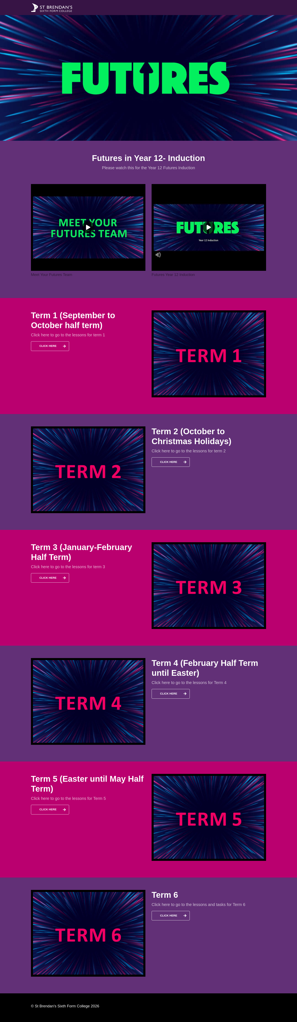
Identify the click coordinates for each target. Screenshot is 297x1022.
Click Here (48, 345)
